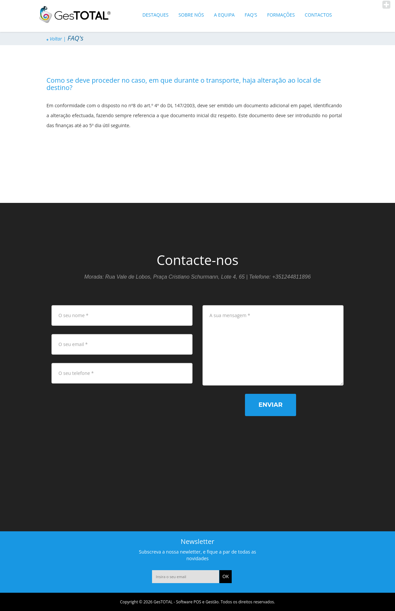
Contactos (318, 15)
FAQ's (251, 15)
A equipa (224, 15)
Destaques (155, 15)
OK (225, 576)
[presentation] (106, 407)
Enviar (270, 404)
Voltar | (56, 39)
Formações (281, 15)
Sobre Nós (191, 15)
